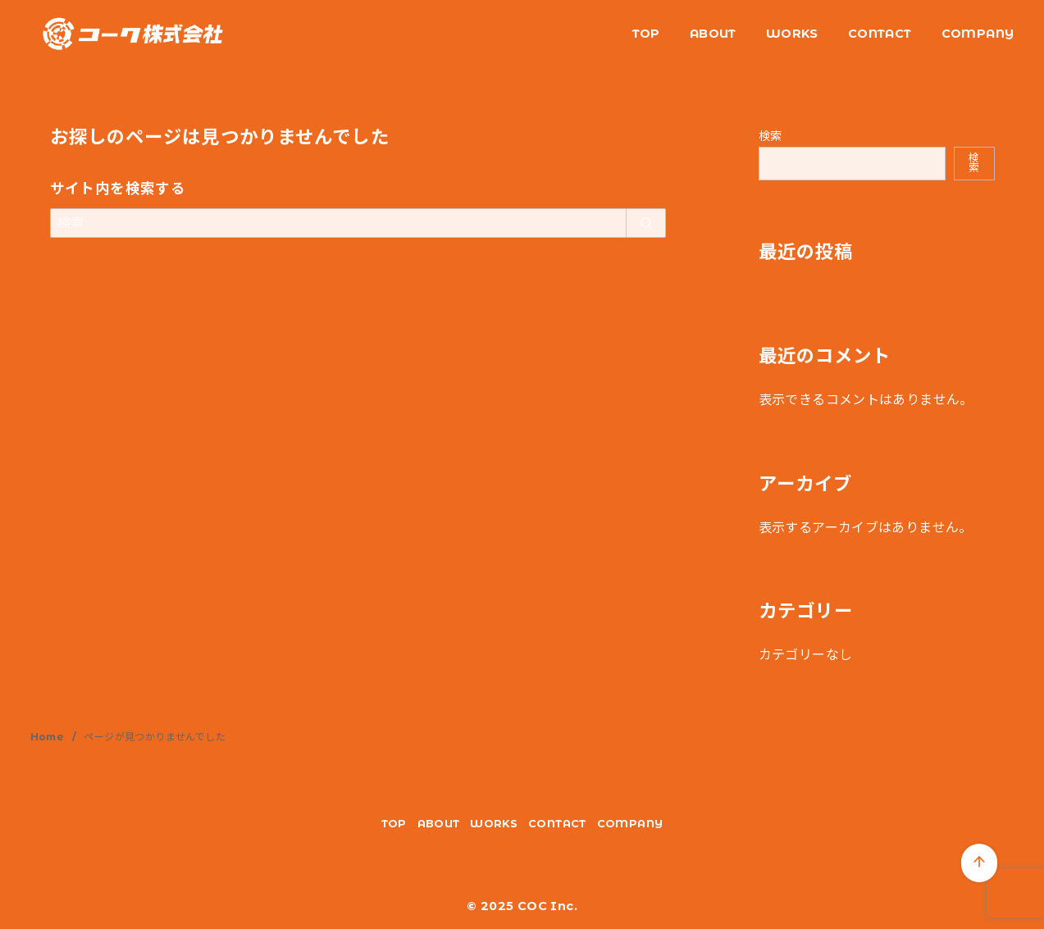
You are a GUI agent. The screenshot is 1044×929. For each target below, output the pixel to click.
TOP (646, 33)
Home (48, 737)
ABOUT (713, 33)
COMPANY (977, 33)
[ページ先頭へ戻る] (979, 863)
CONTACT (880, 33)
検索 (770, 136)
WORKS (792, 33)
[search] (646, 223)
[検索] (358, 223)
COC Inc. (547, 906)
